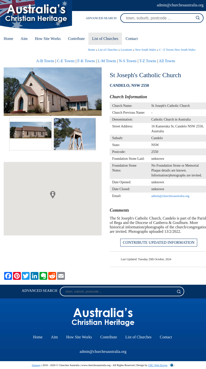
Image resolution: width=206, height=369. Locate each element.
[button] (52, 195)
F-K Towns (86, 61)
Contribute (76, 39)
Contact (132, 39)
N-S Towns (128, 61)
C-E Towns (66, 61)
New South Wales (145, 49)
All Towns (167, 61)
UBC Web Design (158, 365)
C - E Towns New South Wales (177, 49)
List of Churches (105, 39)
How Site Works (48, 39)
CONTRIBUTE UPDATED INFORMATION (158, 242)
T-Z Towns (147, 61)
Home (8, 39)
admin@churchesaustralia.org (180, 5)
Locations (126, 49)
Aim (24, 39)
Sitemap (36, 365)
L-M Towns (107, 61)
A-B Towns (45, 61)
